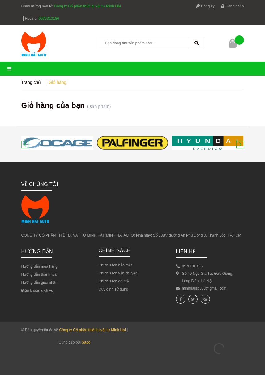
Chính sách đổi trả (114, 281)
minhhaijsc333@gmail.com (204, 288)
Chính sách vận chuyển (118, 273)
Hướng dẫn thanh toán (40, 274)
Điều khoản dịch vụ (37, 290)
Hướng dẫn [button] (37, 251)
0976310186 (49, 18)
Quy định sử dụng (113, 289)
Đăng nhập (232, 6)
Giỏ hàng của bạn (66, 105)
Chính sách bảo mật (115, 265)
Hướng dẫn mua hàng (39, 266)
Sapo (86, 342)
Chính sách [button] (115, 250)
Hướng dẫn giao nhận (39, 282)
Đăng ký (205, 6)
